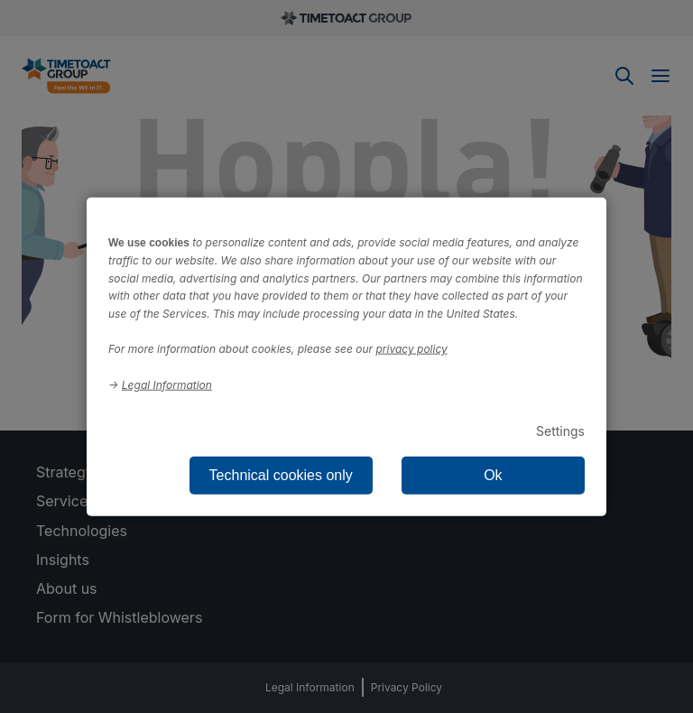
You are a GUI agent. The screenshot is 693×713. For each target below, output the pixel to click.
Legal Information (167, 384)
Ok (493, 474)
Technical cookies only (281, 474)
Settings (560, 431)
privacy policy (412, 349)
